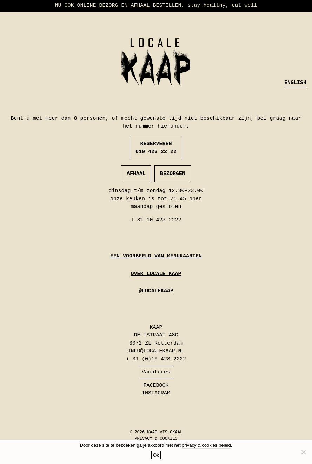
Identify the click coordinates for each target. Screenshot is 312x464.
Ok (156, 455)
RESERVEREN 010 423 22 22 (156, 148)
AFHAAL (140, 5)
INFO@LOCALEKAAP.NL (155, 351)
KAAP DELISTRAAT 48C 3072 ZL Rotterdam (156, 335)
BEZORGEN (172, 174)
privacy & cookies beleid (206, 445)
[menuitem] (295, 83)
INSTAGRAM (156, 393)
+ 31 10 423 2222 (156, 220)
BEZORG (108, 5)
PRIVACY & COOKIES (155, 438)
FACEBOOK (155, 385)
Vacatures (156, 372)
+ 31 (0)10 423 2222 (156, 359)
